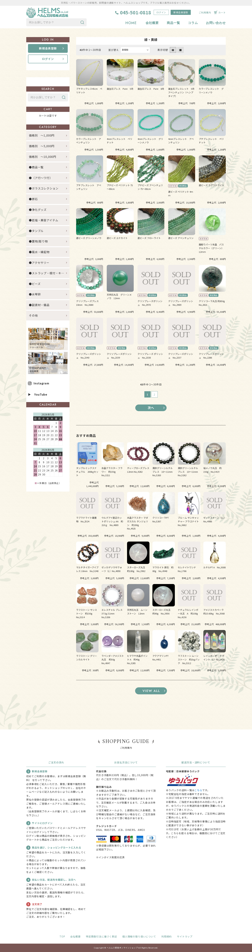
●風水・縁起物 (39, 252)
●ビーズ (34, 284)
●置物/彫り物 (38, 241)
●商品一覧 (38, 167)
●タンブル (36, 231)
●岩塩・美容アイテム (43, 220)
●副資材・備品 (39, 305)
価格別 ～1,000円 (41, 135)
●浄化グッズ (38, 209)
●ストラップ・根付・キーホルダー (49, 273)
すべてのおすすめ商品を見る (151, 691)
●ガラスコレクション (43, 188)
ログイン (161, 12)
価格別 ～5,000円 (41, 146)
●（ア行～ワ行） (40, 178)
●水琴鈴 (35, 294)
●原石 (33, 199)
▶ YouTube (37, 394)
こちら (198, 790)
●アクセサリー (39, 262)
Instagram (41, 383)
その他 (33, 315)
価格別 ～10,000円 (42, 157)
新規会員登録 (180, 12)
